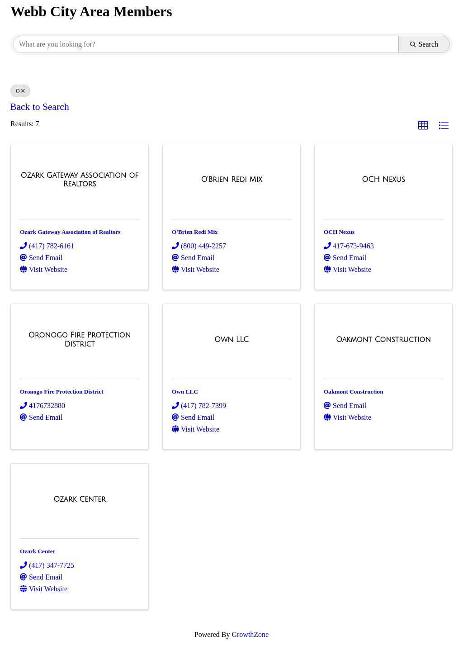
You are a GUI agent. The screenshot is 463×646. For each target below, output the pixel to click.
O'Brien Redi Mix (195, 231)
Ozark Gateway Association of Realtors (70, 231)
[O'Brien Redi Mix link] (231, 179)
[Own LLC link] (231, 339)
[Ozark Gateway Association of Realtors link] (79, 180)
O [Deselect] (20, 91)
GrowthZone (250, 634)
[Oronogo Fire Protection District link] (79, 339)
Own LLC (185, 391)
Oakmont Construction (353, 391)
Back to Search (39, 106)
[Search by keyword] (206, 44)
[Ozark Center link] (79, 499)
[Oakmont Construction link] (383, 339)
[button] (423, 126)
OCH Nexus (339, 231)
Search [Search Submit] (424, 44)
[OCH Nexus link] (383, 179)
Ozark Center (37, 551)
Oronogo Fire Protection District (62, 391)
